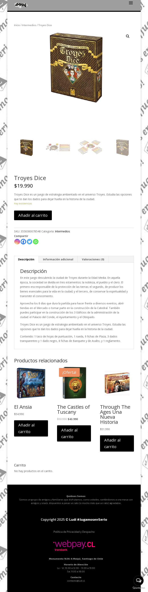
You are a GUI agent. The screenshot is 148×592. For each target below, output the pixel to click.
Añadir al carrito (33, 215)
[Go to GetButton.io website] (139, 588)
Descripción (26, 259)
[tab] (26, 259)
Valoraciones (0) (93, 259)
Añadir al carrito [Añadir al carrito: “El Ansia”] (26, 428)
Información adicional (58, 259)
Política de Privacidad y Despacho (74, 531)
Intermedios (29, 25)
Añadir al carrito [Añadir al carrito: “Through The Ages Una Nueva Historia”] (112, 443)
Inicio (17, 25)
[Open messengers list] (139, 580)
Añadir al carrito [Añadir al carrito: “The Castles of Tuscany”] (69, 433)
